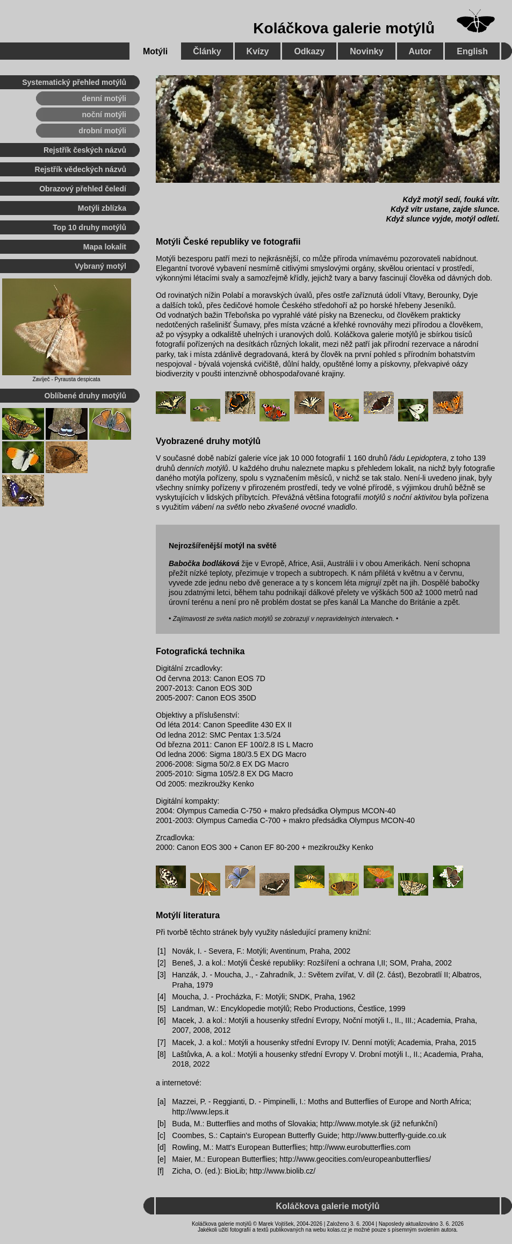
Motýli (155, 51)
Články (207, 51)
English (472, 51)
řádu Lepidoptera (418, 458)
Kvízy (258, 51)
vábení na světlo (218, 507)
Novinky (366, 51)
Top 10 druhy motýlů (89, 227)
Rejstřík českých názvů (85, 150)
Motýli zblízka (102, 208)
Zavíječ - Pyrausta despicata (66, 379)
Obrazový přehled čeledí (82, 188)
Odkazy (309, 51)
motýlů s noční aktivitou (402, 497)
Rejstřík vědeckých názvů (80, 169)
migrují (369, 582)
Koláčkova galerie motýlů (344, 28)
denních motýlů (202, 468)
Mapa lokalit (104, 246)
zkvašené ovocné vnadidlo (311, 507)
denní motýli (104, 98)
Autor (420, 51)
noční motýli (104, 114)
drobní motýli (102, 130)
